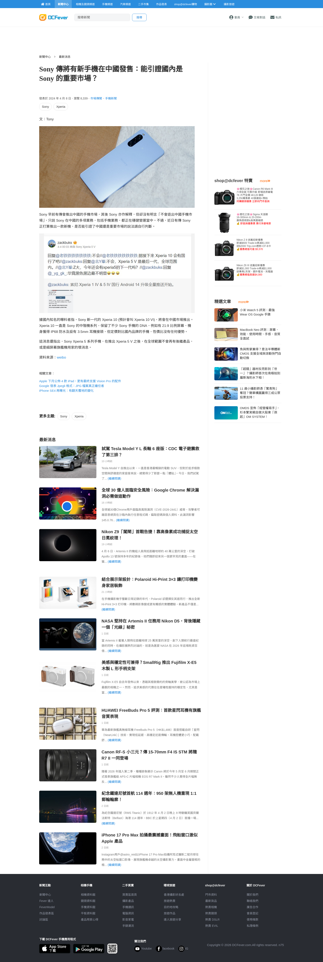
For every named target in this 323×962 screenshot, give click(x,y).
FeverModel (47, 907)
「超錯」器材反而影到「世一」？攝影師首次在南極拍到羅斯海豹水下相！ (260, 373)
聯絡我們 (252, 901)
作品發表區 (46, 913)
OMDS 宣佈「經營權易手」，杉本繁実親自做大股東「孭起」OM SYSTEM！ (260, 412)
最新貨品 (211, 901)
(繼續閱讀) (114, 478)
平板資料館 (88, 913)
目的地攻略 (171, 907)
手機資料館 (88, 907)
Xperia (60, 106)
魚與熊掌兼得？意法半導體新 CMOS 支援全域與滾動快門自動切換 (260, 353)
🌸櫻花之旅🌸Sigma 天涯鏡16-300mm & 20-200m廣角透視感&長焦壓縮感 (254, 219)
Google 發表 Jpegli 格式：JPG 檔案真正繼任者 (71, 386)
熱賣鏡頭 (211, 913)
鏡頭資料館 (88, 901)
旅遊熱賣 (169, 901)
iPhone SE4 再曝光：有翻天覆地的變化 (66, 390)
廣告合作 (252, 907)
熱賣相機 (211, 907)
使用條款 (252, 919)
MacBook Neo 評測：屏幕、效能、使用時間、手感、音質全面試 (260, 334)
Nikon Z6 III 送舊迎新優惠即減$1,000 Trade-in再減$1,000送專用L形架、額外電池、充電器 (255, 270)
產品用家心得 (89, 919)
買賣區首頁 (129, 894)
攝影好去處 (174, 894)
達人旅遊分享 (172, 919)
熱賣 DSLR (212, 919)
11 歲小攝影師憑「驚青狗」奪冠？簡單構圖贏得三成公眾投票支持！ (260, 393)
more (265, 181)
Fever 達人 (46, 901)
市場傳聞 (96, 98)
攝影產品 (128, 901)
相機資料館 (88, 894)
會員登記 (252, 913)
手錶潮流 (128, 925)
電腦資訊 (128, 913)
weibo (61, 357)
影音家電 (128, 919)
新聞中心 (45, 56)
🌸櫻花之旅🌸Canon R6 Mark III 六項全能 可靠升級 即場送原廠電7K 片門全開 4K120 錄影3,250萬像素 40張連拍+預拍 (255, 195)
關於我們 (252, 894)
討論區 (43, 919)
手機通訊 (128, 907)
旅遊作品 (169, 913)
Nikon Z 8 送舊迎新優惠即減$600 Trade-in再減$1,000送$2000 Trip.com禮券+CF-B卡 (254, 244)
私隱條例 (252, 925)
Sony (45, 106)
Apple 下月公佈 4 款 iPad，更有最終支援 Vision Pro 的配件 (80, 381)
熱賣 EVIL (211, 925)
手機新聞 (111, 98)
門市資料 (211, 894)
